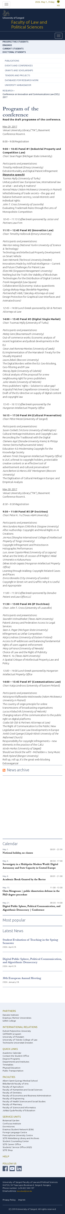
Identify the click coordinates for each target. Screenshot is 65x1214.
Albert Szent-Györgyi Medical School (20, 1081)
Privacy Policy (9, 1200)
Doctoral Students (14, 52)
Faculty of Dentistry (12, 1092)
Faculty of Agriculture (13, 1087)
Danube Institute (11, 1015)
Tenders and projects (17, 75)
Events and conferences (19, 65)
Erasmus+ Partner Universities (17, 1018)
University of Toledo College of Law (20, 1040)
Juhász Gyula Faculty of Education (19, 1110)
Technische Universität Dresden (18, 1043)
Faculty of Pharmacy (12, 1104)
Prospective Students (15, 42)
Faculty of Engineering (13, 1098)
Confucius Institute (12, 1123)
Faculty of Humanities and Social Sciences (22, 1090)
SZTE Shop (8, 1150)
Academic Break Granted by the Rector (24, 879)
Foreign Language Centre (15, 1132)
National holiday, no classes (18, 852)
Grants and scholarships (19, 70)
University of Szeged (32, 23)
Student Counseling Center (16, 1141)
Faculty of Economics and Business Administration (27, 1095)
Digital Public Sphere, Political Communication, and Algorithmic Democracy (32, 960)
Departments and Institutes (16, 1062)
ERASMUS (7, 45)
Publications (12, 61)
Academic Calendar (12, 1053)
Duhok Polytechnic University (17, 1031)
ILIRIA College (9, 1021)
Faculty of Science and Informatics (19, 1107)
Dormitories (9, 1126)
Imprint (21, 1200)
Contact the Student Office (16, 1056)
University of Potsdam (13, 1037)
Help (6, 1156)
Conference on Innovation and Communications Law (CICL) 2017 (31, 95)
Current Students (13, 49)
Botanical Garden (11, 1120)
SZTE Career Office (12, 1144)
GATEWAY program (12, 1034)
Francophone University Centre (18, 1135)
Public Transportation (13, 1071)
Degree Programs (11, 1059)
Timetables (8, 1065)
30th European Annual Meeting (22, 978)
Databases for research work (21, 80)
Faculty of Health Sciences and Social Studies (24, 1101)
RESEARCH (8, 91)
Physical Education (11, 1068)
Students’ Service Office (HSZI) (17, 1147)
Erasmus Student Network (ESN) (18, 1129)
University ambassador (18, 85)
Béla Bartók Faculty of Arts (15, 1084)
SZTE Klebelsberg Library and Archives (21, 1138)
